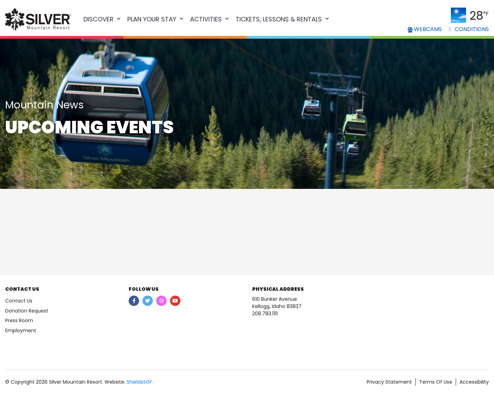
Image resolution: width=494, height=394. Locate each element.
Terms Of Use (435, 381)
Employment (20, 330)
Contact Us (18, 300)
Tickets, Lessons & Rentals (279, 19)
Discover (98, 19)
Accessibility (474, 381)
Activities (206, 19)
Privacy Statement (389, 381)
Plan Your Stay (151, 19)
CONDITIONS (469, 29)
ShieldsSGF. (140, 381)
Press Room (19, 320)
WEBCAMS (425, 29)
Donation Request (26, 310)
